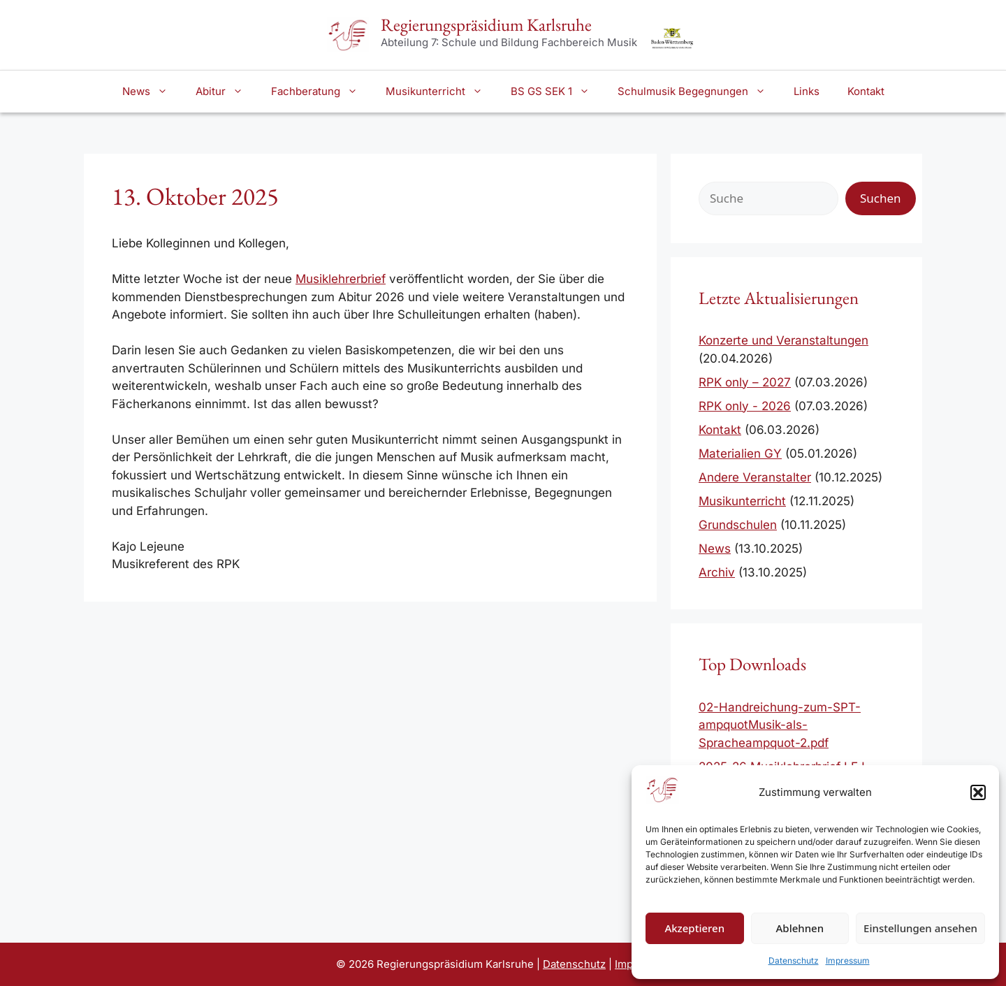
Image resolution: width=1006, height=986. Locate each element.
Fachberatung (321, 92)
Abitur (226, 92)
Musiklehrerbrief (341, 279)
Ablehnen (800, 928)
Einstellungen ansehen (920, 928)
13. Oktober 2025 (195, 196)
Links (806, 91)
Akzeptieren (694, 928)
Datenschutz (793, 960)
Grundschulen (738, 525)
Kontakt (865, 91)
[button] (978, 792)
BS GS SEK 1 (557, 92)
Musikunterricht (441, 92)
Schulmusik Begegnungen (699, 92)
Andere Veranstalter (755, 477)
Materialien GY (740, 454)
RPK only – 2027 (745, 382)
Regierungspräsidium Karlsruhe (486, 24)
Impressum (848, 960)
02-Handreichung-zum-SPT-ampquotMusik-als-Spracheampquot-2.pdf (780, 725)
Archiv (717, 572)
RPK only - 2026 (745, 406)
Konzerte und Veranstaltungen (783, 340)
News (152, 92)
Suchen (880, 198)
